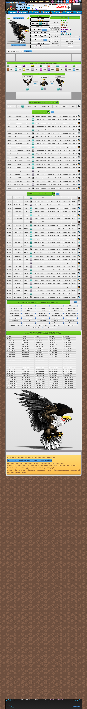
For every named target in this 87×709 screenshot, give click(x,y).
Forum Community (76, 699)
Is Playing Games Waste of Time (11, 9)
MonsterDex (10, 702)
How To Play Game (10, 706)
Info (20, 2)
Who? (45, 39)
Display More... (27, 51)
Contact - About (49, 699)
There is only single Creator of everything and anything (30, 460)
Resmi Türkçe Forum (76, 702)
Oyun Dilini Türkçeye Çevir (11, 5)
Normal (44, 29)
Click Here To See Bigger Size (18, 45)
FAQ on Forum (11, 707)
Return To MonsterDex (18, 18)
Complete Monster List (10, 700)
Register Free (76, 700)
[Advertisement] (43, 7)
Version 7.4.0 (76, 4)
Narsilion (70, 43)
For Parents (10, 699)
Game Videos (76, 701)
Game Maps (10, 701)
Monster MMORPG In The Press (59, 699)
